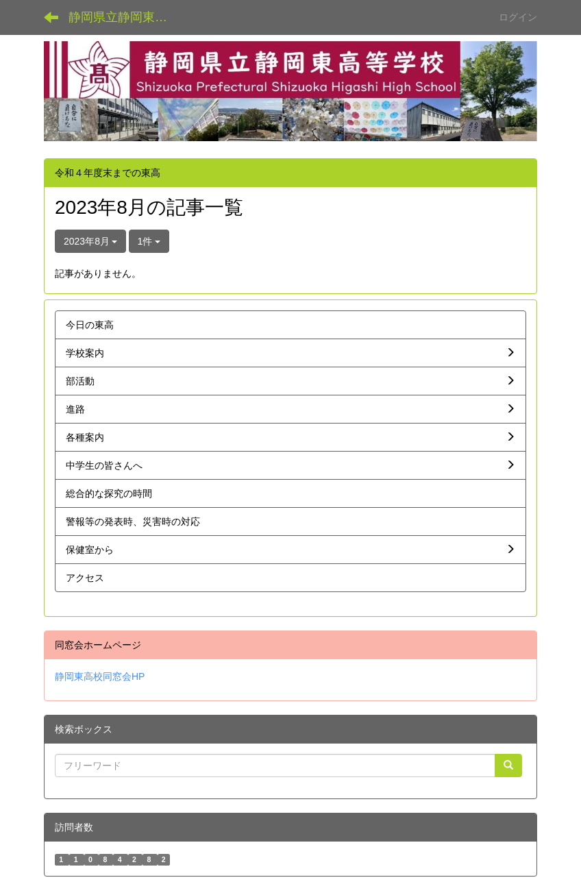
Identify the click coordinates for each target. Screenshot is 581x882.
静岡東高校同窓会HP (100, 676)
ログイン (518, 17)
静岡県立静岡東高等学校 (126, 17)
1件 (149, 241)
